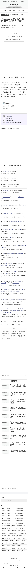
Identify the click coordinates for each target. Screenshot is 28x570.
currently (3, 283)
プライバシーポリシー (14, 565)
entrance (3, 265)
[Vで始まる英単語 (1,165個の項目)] (16, 531)
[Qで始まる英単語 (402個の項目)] (6, 536)
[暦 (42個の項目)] (9, 543)
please (10, 213)
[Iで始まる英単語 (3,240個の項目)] (7, 521)
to (7, 197)
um (10, 116)
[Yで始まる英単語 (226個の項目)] (22, 536)
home (2, 207)
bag (19, 253)
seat (12, 299)
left (6, 247)
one (19, 291)
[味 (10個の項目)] (9, 550)
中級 (7, 122)
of (18, 245)
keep (8, 253)
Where (4, 172)
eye (13, 253)
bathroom (23, 309)
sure (5, 229)
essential (13, 310)
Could (4, 213)
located (14, 271)
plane (19, 299)
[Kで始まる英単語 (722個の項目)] (12, 533)
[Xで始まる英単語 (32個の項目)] (6, 545)
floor (20, 281)
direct (10, 237)
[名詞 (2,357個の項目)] (13, 526)
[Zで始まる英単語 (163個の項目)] (6, 538)
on (2, 247)
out (22, 289)
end (16, 245)
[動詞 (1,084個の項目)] (24, 531)
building (9, 312)
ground (17, 281)
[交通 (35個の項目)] (24, 543)
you (7, 213)
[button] (25, 375)
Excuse (4, 190)
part (18, 310)
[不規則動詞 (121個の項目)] (5, 541)
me (8, 190)
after (19, 229)
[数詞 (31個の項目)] (13, 545)
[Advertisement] (14, 58)
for (22, 299)
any (21, 310)
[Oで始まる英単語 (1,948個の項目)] (7, 528)
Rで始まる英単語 (15, 14)
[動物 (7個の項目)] (14, 550)
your (13, 229)
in (6, 265)
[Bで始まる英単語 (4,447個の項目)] (7, 516)
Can (4, 253)
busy (21, 221)
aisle (10, 299)
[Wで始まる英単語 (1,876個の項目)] (20, 528)
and (15, 301)
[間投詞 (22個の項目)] (3, 548)
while (21, 253)
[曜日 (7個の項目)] (19, 550)
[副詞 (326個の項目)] (14, 536)
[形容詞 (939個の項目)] (4, 533)
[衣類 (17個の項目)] (13, 548)
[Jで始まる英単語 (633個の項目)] (22, 533)
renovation (16, 283)
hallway (23, 245)
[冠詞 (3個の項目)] (24, 550)
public (4, 312)
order (2, 291)
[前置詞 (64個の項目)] (12, 541)
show (14, 213)
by (9, 205)
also (11, 309)
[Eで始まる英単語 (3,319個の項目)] (20, 518)
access (3, 301)
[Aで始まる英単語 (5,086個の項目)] (20, 511)
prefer (5, 299)
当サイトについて (21, 561)
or (1, 310)
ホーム (7, 561)
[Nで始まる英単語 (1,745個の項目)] (6, 531)
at (11, 221)
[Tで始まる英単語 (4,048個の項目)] (7, 518)
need (4, 197)
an (11, 253)
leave (2, 199)
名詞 (21, 14)
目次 (12, 33)
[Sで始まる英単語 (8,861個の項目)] (7, 508)
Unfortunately (6, 289)
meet (5, 263)
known (15, 309)
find (12, 291)
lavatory (7, 309)
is (6, 172)
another (15, 291)
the (9, 172)
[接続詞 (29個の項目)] (19, 545)
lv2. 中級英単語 (5, 14)
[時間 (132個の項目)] (19, 538)
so (5, 291)
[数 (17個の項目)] (17, 548)
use (9, 197)
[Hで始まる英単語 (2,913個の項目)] (7, 523)
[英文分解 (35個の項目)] (16, 543)
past (7, 273)
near (11, 263)
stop (7, 205)
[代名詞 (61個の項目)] (18, 541)
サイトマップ (21, 563)
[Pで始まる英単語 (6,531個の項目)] (7, 511)
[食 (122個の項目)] (24, 538)
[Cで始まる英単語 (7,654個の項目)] (20, 508)
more (18, 301)
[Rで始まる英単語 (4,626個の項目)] (20, 513)
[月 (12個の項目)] (25, 548)
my (17, 253)
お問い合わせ (7, 563)
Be (3, 229)
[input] (14, 375)
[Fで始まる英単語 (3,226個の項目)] (20, 521)
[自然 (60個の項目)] (24, 541)
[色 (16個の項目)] (21, 548)
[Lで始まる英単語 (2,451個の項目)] (6, 526)
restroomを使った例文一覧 (13, 39)
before (20, 197)
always (18, 221)
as (17, 309)
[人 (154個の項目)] (14, 538)
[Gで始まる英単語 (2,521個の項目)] (20, 523)
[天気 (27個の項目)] (24, 545)
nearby (13, 178)
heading (24, 205)
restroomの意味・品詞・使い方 (14, 36)
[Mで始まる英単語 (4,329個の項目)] (20, 516)
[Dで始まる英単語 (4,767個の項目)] (7, 513)
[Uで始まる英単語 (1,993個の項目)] (22, 526)
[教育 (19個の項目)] (9, 548)
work (13, 221)
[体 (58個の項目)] (4, 543)
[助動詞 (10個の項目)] (4, 550)
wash (10, 229)
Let (4, 205)
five (9, 265)
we (23, 197)
